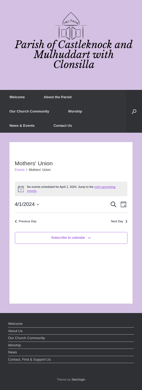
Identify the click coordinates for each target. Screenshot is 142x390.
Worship (75, 111)
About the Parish (58, 97)
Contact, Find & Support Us (29, 359)
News (12, 352)
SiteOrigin (78, 379)
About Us (15, 331)
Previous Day (25, 221)
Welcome (17, 97)
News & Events (22, 126)
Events (20, 170)
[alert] (71, 189)
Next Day (119, 221)
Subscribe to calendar (68, 238)
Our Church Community (29, 111)
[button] (134, 111)
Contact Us (62, 126)
